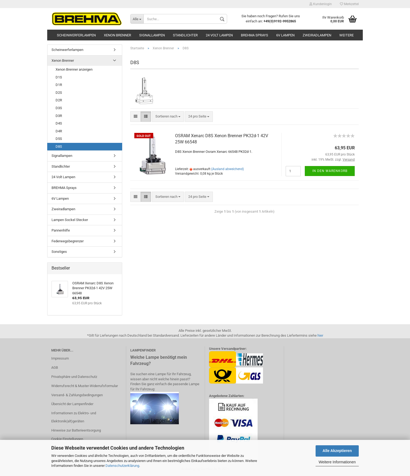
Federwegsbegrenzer (68, 241)
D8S (59, 146)
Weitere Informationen (337, 462)
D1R (59, 85)
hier (320, 335)
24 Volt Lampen (219, 35)
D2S (59, 93)
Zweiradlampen (317, 35)
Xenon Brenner (117, 35)
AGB (54, 367)
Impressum (60, 358)
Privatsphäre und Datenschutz (74, 377)
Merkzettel (349, 4)
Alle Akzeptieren (337, 451)
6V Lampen (285, 35)
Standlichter (185, 35)
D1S (59, 77)
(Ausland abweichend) (227, 169)
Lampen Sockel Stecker (70, 220)
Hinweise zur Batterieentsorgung (76, 430)
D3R (59, 116)
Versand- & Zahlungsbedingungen (77, 395)
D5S (59, 139)
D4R (59, 131)
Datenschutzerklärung (122, 466)
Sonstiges (59, 252)
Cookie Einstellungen (67, 439)
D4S (59, 123)
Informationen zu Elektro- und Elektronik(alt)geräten (73, 417)
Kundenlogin (320, 4)
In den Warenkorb (329, 171)
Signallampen (152, 35)
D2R (59, 100)
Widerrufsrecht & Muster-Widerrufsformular (84, 386)
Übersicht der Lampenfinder (72, 404)
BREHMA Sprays (254, 35)
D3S (59, 108)
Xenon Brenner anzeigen (74, 69)
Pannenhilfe (61, 230)
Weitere (346, 35)
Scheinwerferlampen (76, 35)
